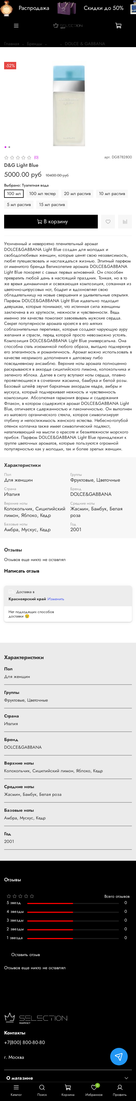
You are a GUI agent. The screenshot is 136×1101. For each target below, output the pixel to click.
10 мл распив (112, 193)
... (53, 43)
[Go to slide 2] (9, 147)
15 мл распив (52, 204)
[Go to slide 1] (5, 147)
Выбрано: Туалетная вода (26, 185)
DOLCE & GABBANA (85, 44)
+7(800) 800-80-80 (24, 1042)
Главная (11, 44)
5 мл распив (19, 204)
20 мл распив (77, 193)
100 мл (14, 193)
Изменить (56, 598)
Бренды (34, 44)
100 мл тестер (42, 193)
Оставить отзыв (25, 954)
